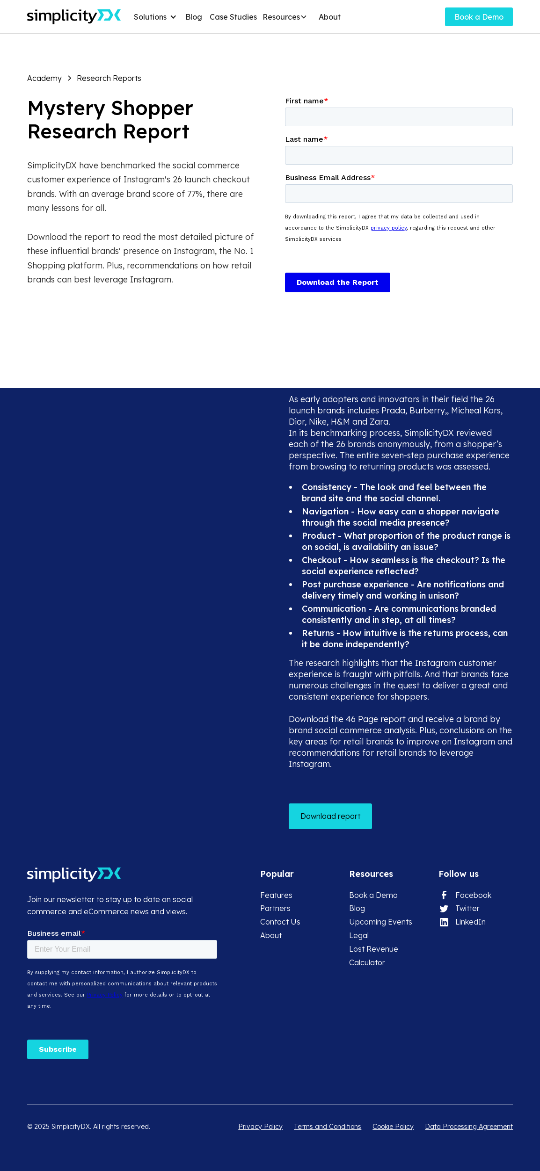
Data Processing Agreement (469, 1126)
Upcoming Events (380, 921)
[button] (157, 17)
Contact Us (280, 921)
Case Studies (233, 17)
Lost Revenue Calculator (373, 955)
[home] (74, 16)
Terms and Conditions (327, 1126)
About (330, 17)
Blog (193, 17)
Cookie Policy (393, 1126)
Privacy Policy (260, 1126)
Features (276, 895)
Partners (275, 908)
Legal (359, 935)
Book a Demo (479, 17)
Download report (330, 816)
